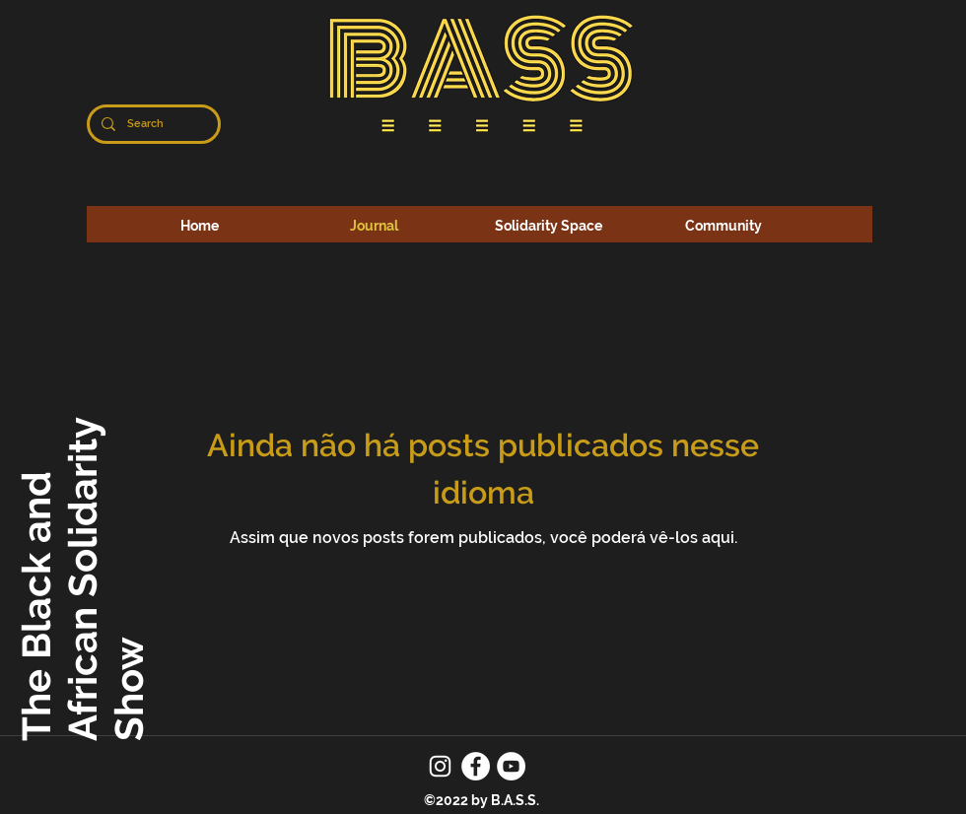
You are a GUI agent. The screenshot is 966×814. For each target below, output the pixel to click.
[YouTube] (511, 766)
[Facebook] (475, 766)
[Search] (151, 124)
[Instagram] (440, 766)
